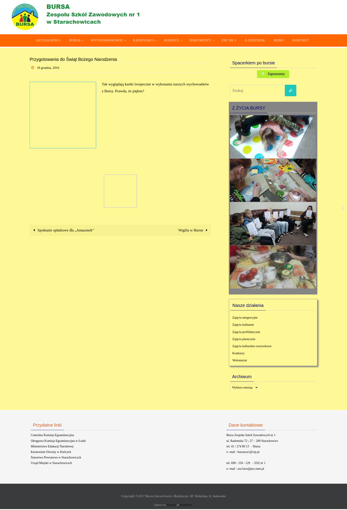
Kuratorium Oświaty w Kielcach (51, 452)
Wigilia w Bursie (193, 230)
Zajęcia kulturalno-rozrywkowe (252, 347)
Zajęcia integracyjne (245, 318)
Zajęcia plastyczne (243, 340)
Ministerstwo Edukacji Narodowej (52, 447)
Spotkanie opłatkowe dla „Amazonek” (63, 230)
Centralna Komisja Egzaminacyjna (52, 436)
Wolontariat (239, 361)
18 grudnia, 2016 (49, 67)
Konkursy (238, 354)
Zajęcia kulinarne (243, 325)
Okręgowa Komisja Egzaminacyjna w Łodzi (58, 441)
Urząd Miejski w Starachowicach (51, 464)
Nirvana (171, 506)
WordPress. (186, 506)
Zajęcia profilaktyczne (246, 333)
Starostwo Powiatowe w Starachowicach (56, 458)
